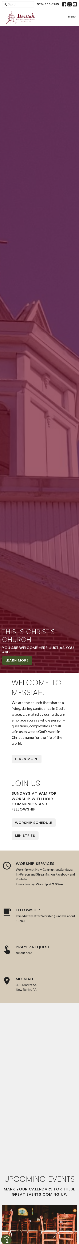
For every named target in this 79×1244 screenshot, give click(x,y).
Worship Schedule (33, 822)
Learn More (17, 660)
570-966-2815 (48, 4)
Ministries (25, 835)
